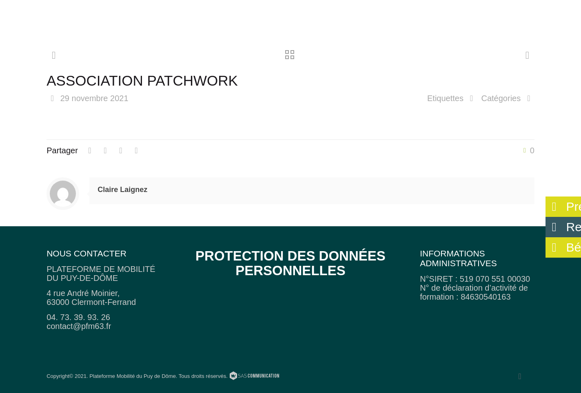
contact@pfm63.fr (79, 326)
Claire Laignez (122, 189)
